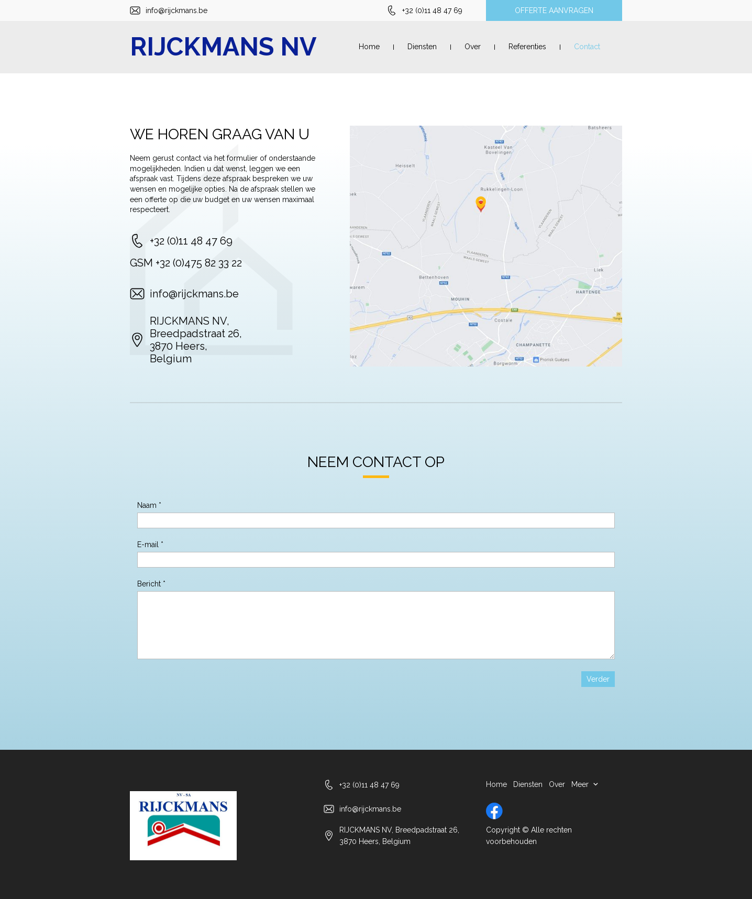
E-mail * (150, 544)
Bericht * (151, 584)
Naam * (149, 505)
